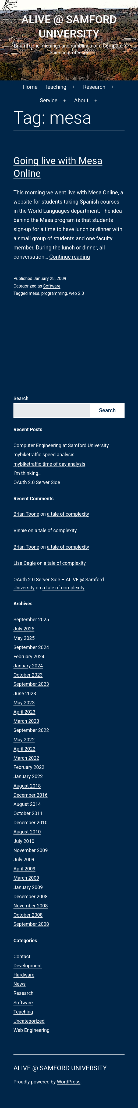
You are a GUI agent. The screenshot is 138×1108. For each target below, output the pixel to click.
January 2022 (28, 776)
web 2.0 (76, 293)
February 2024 (28, 656)
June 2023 (24, 693)
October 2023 (28, 675)
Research (94, 87)
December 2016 (30, 795)
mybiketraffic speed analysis (43, 454)
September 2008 (31, 924)
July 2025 (23, 628)
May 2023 (24, 702)
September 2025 (31, 619)
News (19, 984)
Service (48, 100)
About (81, 100)
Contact (21, 956)
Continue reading (69, 257)
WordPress (68, 1082)
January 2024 (28, 665)
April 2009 (24, 868)
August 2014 (27, 804)
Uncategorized (29, 1021)
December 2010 (30, 822)
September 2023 (31, 684)
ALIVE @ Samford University (60, 1068)
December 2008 (30, 896)
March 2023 (26, 721)
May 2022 (24, 739)
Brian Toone (26, 514)
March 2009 (26, 878)
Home (30, 87)
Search (21, 398)
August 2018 (27, 786)
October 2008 (28, 915)
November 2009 (30, 850)
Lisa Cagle (24, 563)
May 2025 (24, 638)
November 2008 (30, 905)
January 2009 (28, 887)
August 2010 (27, 832)
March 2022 (26, 758)
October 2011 (28, 813)
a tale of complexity (68, 514)
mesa (34, 293)
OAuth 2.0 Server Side (36, 482)
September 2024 (31, 647)
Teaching (55, 87)
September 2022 (31, 730)
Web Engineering (31, 1030)
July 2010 (23, 841)
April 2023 (24, 712)
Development (27, 965)
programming (54, 293)
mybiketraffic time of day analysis (49, 464)
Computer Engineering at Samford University (61, 445)
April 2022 (24, 749)
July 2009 (23, 859)
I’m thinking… (27, 473)
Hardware (23, 975)
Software (51, 286)
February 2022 (28, 767)
